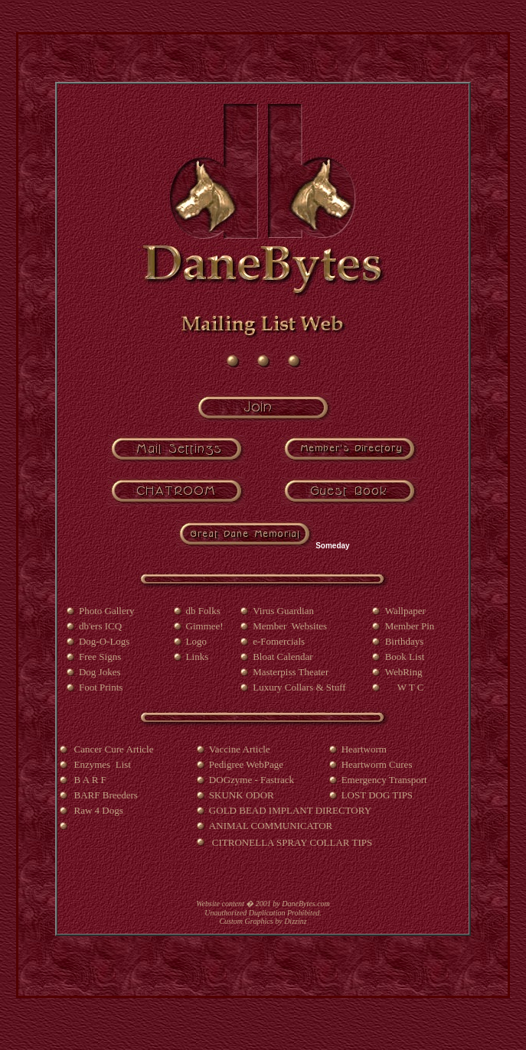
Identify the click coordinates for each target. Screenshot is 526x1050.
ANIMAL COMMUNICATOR (270, 825)
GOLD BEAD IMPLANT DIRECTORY (290, 810)
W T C (411, 687)
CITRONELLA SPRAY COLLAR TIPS (292, 842)
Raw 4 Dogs (98, 810)
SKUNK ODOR (241, 795)
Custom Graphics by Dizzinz (262, 921)
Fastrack (278, 779)
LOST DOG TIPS (377, 795)
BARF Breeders (106, 795)
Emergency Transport (384, 779)
